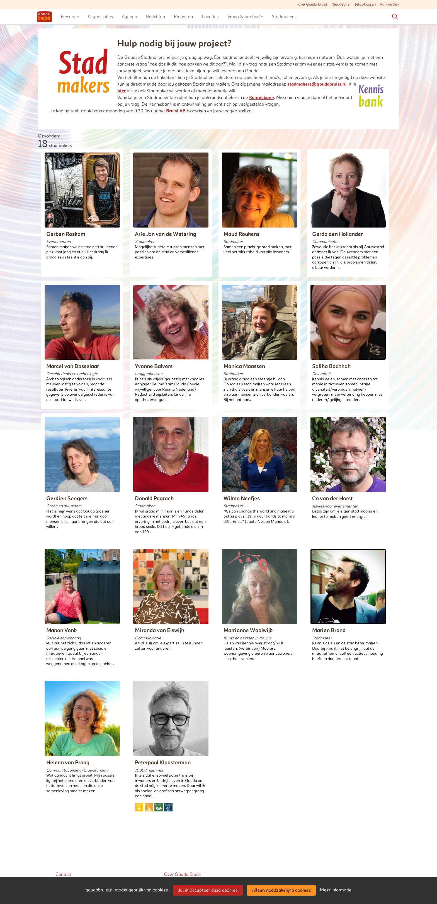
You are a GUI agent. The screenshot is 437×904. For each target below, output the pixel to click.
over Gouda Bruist (312, 4)
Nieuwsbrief (341, 4)
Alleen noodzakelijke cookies (281, 890)
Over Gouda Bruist (182, 874)
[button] (70, 16)
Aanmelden (389, 4)
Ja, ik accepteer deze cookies (207, 890)
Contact (63, 874)
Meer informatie (335, 890)
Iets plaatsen (365, 4)
